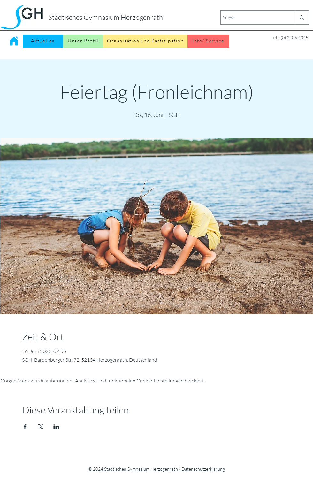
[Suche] (252, 17)
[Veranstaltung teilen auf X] (41, 426)
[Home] (14, 41)
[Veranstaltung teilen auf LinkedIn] (56, 426)
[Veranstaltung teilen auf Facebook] (25, 426)
